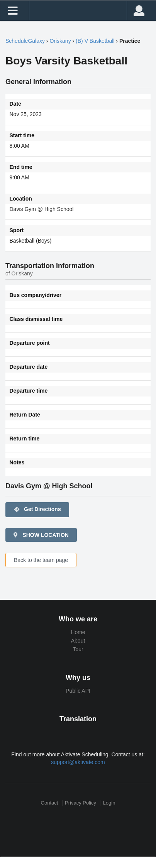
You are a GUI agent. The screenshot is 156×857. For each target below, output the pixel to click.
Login (109, 802)
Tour (78, 649)
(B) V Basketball (95, 41)
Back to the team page (41, 560)
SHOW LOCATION (40, 535)
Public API (78, 691)
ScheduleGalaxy (25, 41)
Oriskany (60, 41)
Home (78, 632)
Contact (49, 802)
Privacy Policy (80, 802)
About (78, 641)
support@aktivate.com (78, 762)
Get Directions (37, 509)
